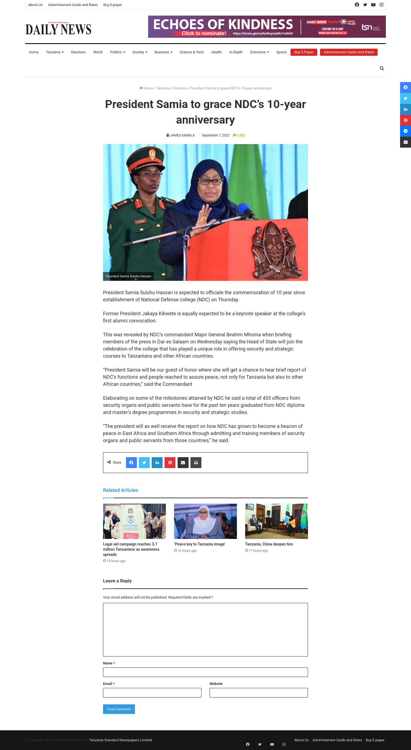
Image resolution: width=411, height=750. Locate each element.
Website (216, 684)
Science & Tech (192, 52)
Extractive (258, 52)
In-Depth (235, 52)
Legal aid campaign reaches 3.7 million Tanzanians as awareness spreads (131, 549)
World (97, 52)
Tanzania (53, 52)
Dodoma (180, 88)
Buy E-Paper (303, 52)
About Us (35, 5)
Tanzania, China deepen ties (269, 544)
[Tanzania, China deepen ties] (276, 521)
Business (162, 52)
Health (216, 52)
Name (109, 663)
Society (138, 52)
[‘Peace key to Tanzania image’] (205, 521)
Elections (78, 52)
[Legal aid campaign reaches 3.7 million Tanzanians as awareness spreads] (134, 521)
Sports (281, 52)
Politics (116, 52)
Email (109, 684)
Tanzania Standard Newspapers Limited (120, 740)
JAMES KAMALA (182, 135)
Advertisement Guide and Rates (73, 5)
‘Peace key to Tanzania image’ (199, 544)
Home (34, 52)
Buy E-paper (112, 5)
